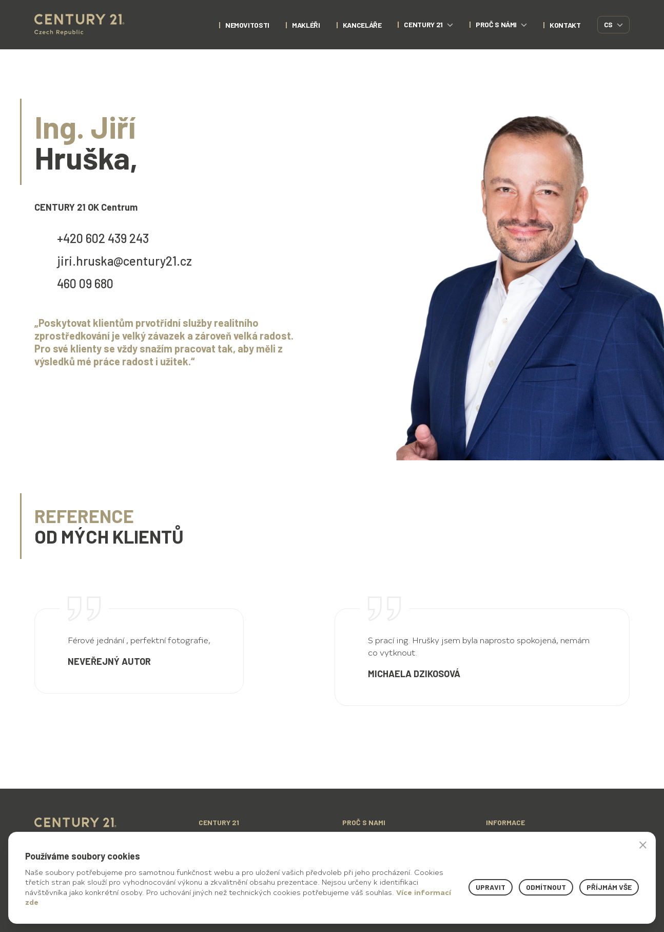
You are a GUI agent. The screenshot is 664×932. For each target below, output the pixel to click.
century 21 (428, 24)
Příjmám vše (609, 887)
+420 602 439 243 (103, 238)
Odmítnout (546, 887)
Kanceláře (362, 25)
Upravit (490, 887)
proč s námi (501, 24)
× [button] (643, 844)
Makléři (306, 25)
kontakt (565, 25)
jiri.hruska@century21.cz (124, 260)
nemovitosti (247, 25)
